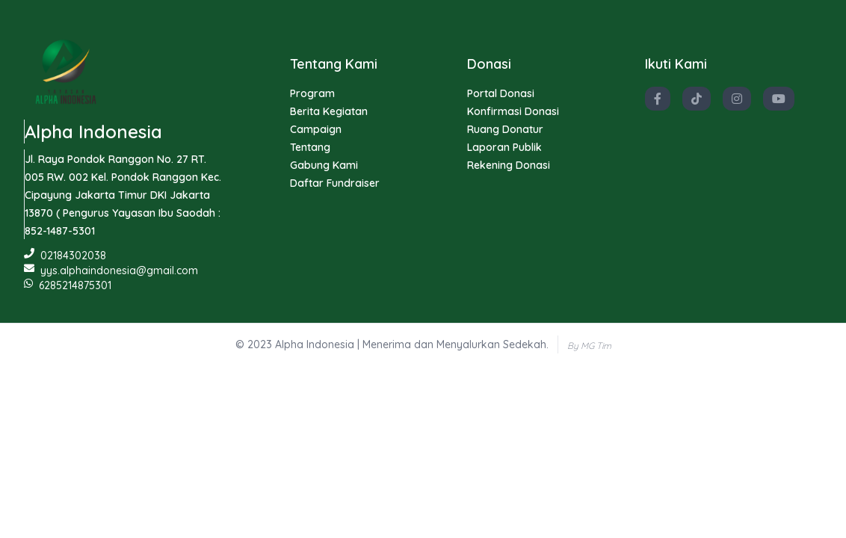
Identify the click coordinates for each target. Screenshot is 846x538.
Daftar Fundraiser (335, 183)
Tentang (310, 147)
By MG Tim (589, 345)
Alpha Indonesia (93, 131)
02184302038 (65, 255)
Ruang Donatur (505, 129)
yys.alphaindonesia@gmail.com (111, 270)
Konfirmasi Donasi (513, 111)
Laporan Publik (504, 147)
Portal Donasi (500, 93)
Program (312, 93)
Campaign (316, 129)
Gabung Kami (324, 165)
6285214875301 (67, 285)
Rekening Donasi (508, 165)
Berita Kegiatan (329, 111)
